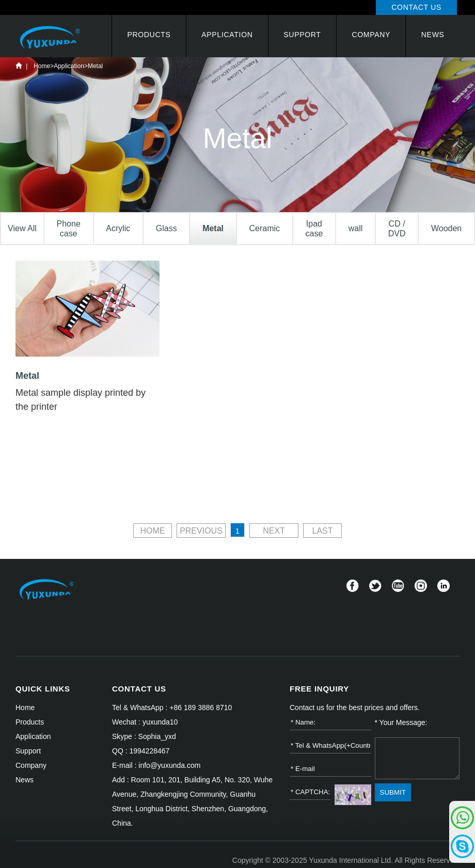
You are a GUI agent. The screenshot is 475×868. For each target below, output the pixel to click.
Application (226, 34)
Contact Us (416, 7)
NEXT (274, 530)
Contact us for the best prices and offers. (355, 707)
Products (148, 34)
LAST (322, 530)
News (433, 34)
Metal (95, 66)
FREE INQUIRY (319, 688)
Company (371, 34)
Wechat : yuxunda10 (145, 722)
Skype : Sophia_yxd (144, 736)
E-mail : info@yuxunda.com (156, 765)
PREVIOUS (201, 530)
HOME (152, 530)
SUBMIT (393, 792)
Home (18, 65)
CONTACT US (139, 688)
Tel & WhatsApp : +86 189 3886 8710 (172, 707)
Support (302, 34)
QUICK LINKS (42, 688)
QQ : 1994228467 (140, 751)
